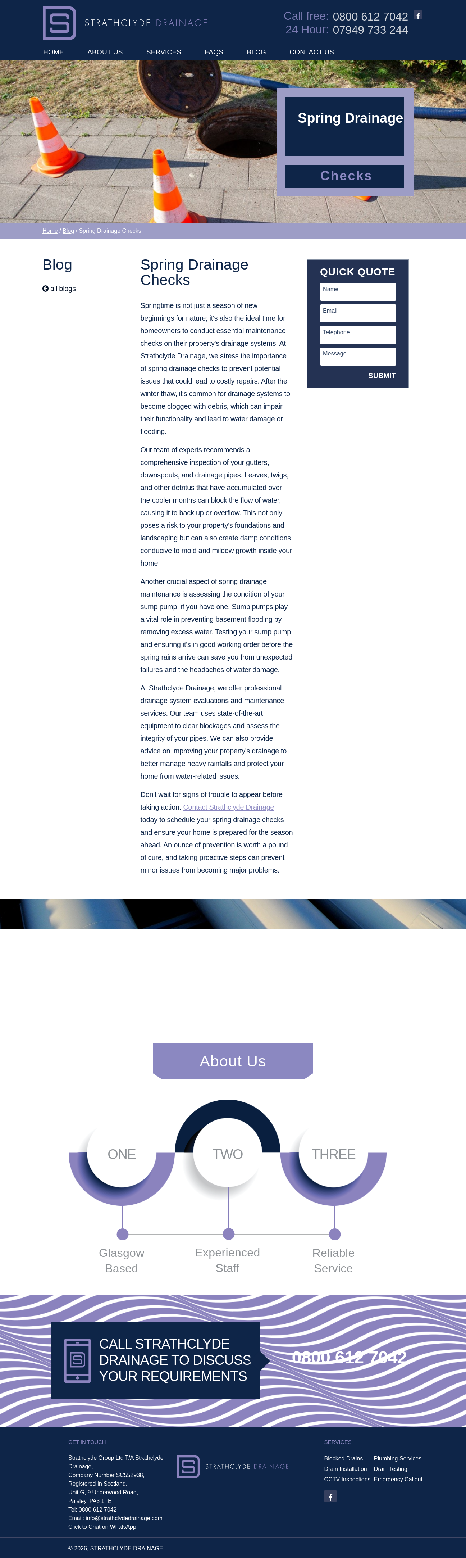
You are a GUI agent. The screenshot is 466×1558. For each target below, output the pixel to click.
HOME (53, 52)
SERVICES (163, 52)
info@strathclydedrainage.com (124, 1518)
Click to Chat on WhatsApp (102, 1527)
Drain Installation (345, 1469)
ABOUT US (105, 52)
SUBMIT (382, 375)
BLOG (256, 52)
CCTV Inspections (347, 1479)
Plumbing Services (398, 1459)
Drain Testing (390, 1469)
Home (50, 231)
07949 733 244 (370, 30)
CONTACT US (311, 52)
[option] (233, 141)
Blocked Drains (343, 1459)
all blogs (59, 289)
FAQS (214, 52)
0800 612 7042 (370, 17)
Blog (68, 231)
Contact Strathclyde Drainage (228, 807)
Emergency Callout (398, 1479)
